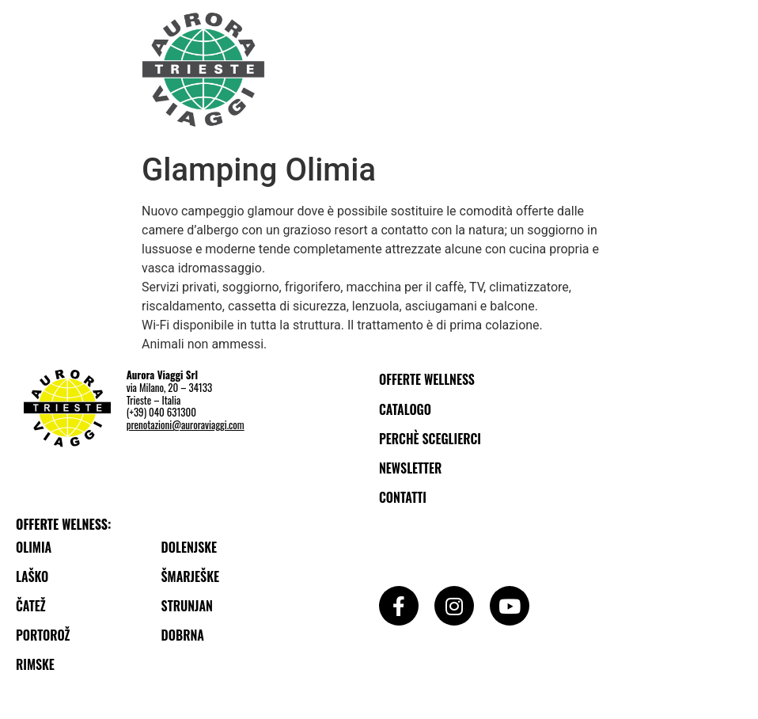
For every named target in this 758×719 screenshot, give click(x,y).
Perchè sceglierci (430, 438)
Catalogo (405, 409)
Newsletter (410, 467)
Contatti (402, 497)
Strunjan (187, 605)
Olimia (33, 547)
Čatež (31, 605)
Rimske (35, 664)
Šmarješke (190, 576)
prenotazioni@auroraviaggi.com (185, 424)
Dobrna (182, 635)
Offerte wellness (427, 379)
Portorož (43, 635)
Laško (32, 576)
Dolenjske (189, 547)
